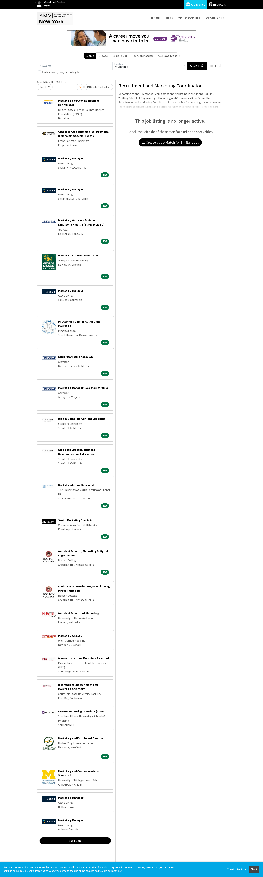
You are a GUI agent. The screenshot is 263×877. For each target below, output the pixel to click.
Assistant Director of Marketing (78, 613)
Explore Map (120, 55)
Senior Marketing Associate (76, 356)
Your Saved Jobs (167, 55)
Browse (103, 55)
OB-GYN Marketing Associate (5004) (81, 711)
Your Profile (189, 18)
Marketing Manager (70, 158)
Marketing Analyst (70, 635)
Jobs (169, 18)
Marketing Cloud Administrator (78, 255)
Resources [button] (215, 18)
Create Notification (98, 86)
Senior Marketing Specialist (76, 520)
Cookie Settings (236, 869)
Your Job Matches (143, 55)
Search (90, 55)
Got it (254, 869)
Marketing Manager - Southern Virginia (83, 387)
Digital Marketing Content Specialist (81, 418)
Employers (217, 4)
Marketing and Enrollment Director (80, 738)
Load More (75, 840)
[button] (216, 66)
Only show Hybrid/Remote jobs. (61, 72)
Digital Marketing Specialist (76, 485)
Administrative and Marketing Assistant (83, 658)
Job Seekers (195, 4)
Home (155, 18)
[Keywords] (75, 66)
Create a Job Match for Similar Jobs (170, 142)
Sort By (43, 86)
